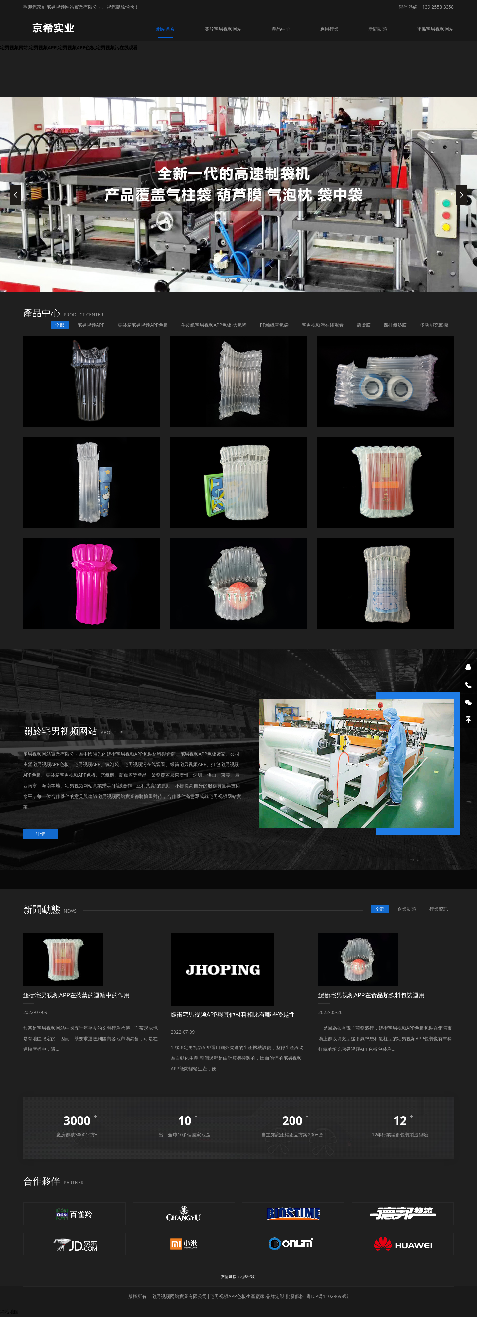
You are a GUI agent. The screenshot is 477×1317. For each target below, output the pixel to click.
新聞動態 (377, 29)
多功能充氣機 (434, 325)
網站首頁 (165, 29)
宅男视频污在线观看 (323, 325)
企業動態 (407, 909)
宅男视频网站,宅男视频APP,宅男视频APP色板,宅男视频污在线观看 (69, 47)
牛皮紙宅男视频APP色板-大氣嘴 (214, 325)
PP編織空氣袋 (274, 325)
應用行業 (329, 29)
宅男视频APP (91, 325)
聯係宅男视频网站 (435, 29)
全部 (59, 325)
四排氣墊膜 (395, 325)
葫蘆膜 (364, 325)
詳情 (40, 834)
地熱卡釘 (248, 1276)
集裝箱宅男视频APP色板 (143, 325)
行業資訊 (438, 909)
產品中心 (281, 29)
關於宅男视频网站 (223, 29)
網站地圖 (9, 1311)
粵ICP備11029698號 (327, 1296)
